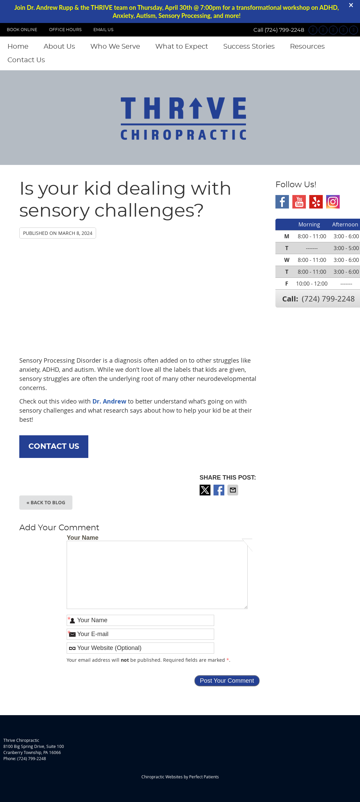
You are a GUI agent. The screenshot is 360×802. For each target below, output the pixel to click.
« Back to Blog (45, 502)
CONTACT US (53, 446)
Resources (307, 46)
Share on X (206, 490)
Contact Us (26, 60)
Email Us (103, 30)
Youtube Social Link (299, 202)
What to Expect (181, 46)
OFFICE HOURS (65, 30)
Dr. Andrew (110, 401)
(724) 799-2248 (284, 30)
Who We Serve (115, 46)
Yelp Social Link (316, 202)
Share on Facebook (219, 490)
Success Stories (249, 46)
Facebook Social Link (282, 202)
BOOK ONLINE (22, 30)
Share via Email (233, 490)
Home (17, 46)
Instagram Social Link (333, 202)
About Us (59, 46)
